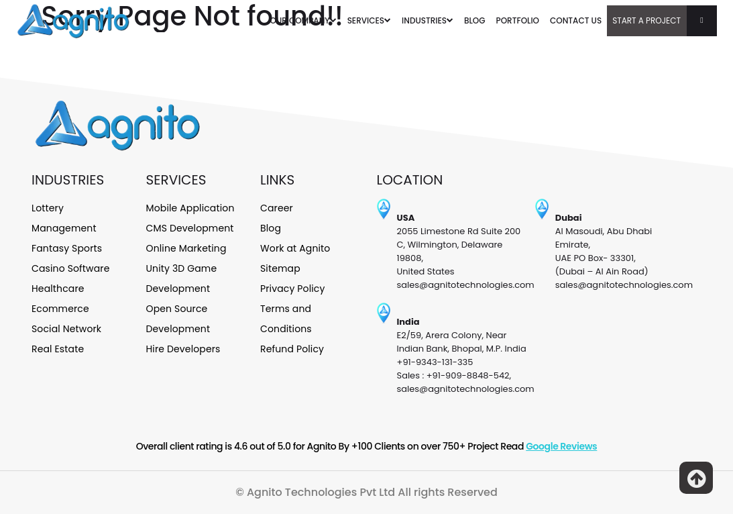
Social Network (66, 329)
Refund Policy (292, 349)
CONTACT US (576, 20)
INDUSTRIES (427, 20)
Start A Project (664, 20)
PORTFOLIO (517, 20)
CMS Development (190, 228)
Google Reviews (561, 446)
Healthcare (58, 288)
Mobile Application (190, 208)
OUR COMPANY (303, 20)
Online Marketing (186, 248)
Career (276, 208)
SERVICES (369, 20)
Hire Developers (183, 349)
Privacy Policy (292, 288)
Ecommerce (60, 308)
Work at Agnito (295, 248)
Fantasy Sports (67, 248)
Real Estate (58, 349)
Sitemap (280, 268)
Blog (270, 228)
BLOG (475, 20)
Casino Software (71, 268)
